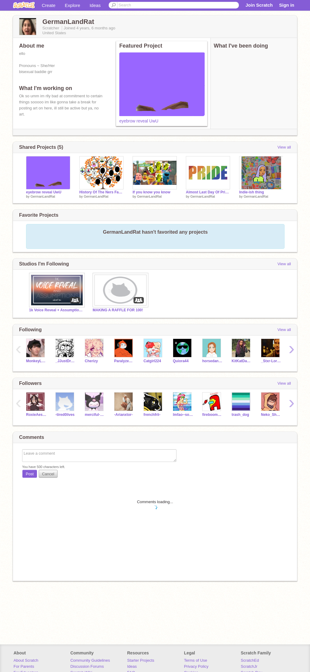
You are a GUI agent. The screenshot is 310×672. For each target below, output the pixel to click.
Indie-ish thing (251, 192)
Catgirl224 (152, 361)
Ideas (95, 5)
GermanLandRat (43, 196)
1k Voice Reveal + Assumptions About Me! (56, 310)
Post (30, 474)
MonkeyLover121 (36, 361)
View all (284, 147)
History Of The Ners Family (101, 192)
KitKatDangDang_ (242, 361)
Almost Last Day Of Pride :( (208, 192)
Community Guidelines (90, 660)
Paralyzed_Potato (124, 361)
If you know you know (151, 192)
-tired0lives (64, 415)
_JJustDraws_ (65, 361)
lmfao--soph (183, 415)
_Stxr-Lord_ (271, 361)
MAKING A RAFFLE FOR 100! (118, 310)
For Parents (24, 666)
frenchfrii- (151, 415)
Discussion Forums (87, 666)
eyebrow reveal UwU (138, 121)
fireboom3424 (212, 415)
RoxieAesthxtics (36, 415)
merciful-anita (95, 415)
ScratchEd (250, 660)
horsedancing (212, 361)
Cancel (48, 474)
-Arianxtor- (123, 415)
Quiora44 (181, 361)
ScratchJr (249, 666)
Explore (72, 5)
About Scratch (26, 660)
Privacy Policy (196, 666)
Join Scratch (259, 5)
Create (48, 5)
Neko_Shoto (271, 415)
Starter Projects (140, 660)
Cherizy (91, 361)
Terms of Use (195, 660)
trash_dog (240, 415)
